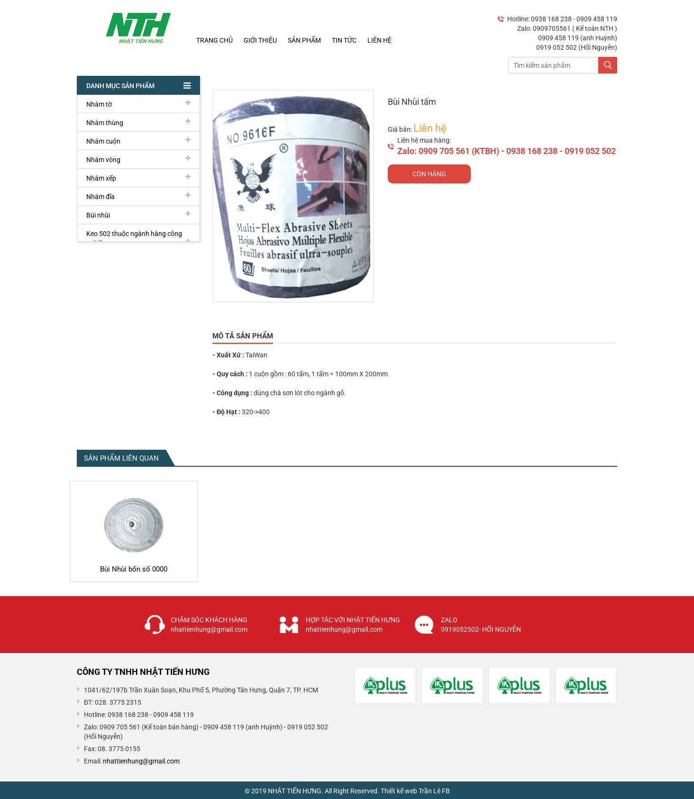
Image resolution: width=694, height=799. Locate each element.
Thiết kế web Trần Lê (410, 791)
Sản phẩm (304, 40)
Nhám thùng (138, 122)
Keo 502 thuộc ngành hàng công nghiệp (138, 238)
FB (446, 791)
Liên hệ (379, 40)
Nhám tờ (138, 104)
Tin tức (344, 40)
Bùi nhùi (138, 214)
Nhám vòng (138, 159)
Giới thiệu (260, 40)
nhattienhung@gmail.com (141, 761)
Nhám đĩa (138, 196)
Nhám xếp (138, 177)
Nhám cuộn (138, 140)
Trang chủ (214, 40)
